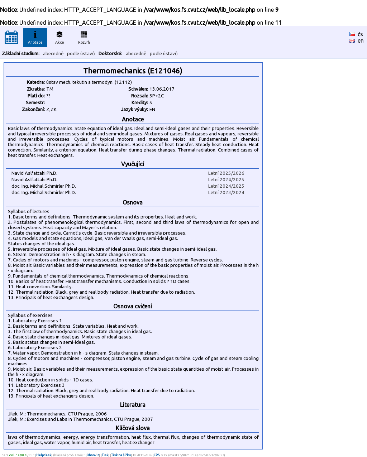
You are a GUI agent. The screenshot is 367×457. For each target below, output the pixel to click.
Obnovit (93, 455)
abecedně (53, 53)
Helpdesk (43, 455)
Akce (59, 36)
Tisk (105, 455)
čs (360, 34)
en (361, 40)
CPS (156, 455)
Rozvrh (84, 36)
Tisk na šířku (121, 455)
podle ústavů (81, 53)
